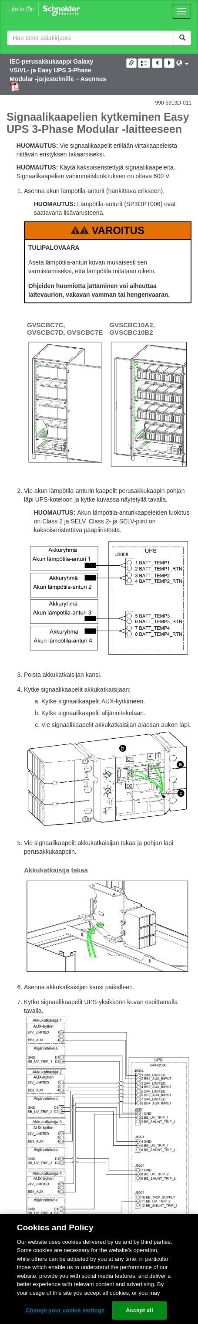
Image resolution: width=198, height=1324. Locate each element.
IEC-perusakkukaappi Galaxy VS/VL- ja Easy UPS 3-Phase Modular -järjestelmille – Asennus (58, 70)
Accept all (139, 1310)
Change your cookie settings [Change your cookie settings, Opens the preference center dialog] (65, 1310)
